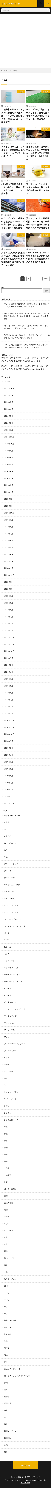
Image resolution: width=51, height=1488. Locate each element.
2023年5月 (8, 547)
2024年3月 (8, 478)
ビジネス (7, 988)
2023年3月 (8, 561)
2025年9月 (8, 395)
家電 (6, 1244)
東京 (6, 1306)
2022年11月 (9, 582)
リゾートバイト (10, 1099)
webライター (9, 836)
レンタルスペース (11, 1120)
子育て (6, 1217)
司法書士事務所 (10, 1189)
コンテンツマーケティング (14, 926)
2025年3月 (8, 423)
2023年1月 (8, 568)
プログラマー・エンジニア (14, 1044)
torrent (33, 361)
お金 (6, 850)
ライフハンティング (32, 1477)
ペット (6, 1057)
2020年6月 (8, 762)
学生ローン (8, 1230)
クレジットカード (11, 905)
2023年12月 (9, 499)
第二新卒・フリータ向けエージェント (19, 1376)
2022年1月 (8, 630)
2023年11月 (9, 506)
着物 (6, 1355)
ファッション (9, 1023)
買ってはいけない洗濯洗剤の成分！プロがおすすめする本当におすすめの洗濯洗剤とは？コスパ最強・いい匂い (13, 258)
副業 (6, 1182)
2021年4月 (8, 693)
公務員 (6, 1168)
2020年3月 (8, 783)
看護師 (6, 1348)
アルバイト (8, 871)
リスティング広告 (11, 1092)
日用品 (20, 92)
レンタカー (8, 1113)
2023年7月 (8, 534)
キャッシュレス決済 (12, 885)
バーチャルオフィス (12, 974)
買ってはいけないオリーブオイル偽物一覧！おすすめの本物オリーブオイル (38, 189)
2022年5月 (8, 603)
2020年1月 (8, 789)
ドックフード (9, 961)
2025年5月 (8, 416)
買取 (6, 1410)
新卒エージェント (11, 1279)
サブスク (7, 940)
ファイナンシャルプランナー (15, 1009)
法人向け (7, 1334)
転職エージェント (11, 1431)
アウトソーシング (11, 864)
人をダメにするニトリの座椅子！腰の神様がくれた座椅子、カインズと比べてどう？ (13, 151)
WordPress (25, 1483)
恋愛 (6, 1265)
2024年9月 (8, 451)
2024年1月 (8, 492)
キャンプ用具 (9, 898)
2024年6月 (8, 457)
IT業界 (6, 822)
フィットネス (9, 1030)
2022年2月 (8, 623)
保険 (6, 1147)
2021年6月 (8, 679)
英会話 (6, 1396)
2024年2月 (8, 485)
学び (6, 1223)
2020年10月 (9, 734)
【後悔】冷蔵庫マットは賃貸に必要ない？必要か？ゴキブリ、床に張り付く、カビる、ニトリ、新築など (13, 115)
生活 (6, 1341)
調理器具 (7, 1403)
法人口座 (7, 1327)
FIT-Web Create (29, 1480)
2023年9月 (8, 520)
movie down (35, 369)
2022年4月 (8, 610)
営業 (6, 1196)
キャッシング (9, 891)
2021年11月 (9, 644)
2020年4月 (8, 776)
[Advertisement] (25, 40)
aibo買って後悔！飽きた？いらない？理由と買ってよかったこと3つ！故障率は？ (13, 189)
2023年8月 (8, 527)
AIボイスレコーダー (12, 815)
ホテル (6, 1064)
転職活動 (7, 1438)
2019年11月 (9, 803)
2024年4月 (8, 471)
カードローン (9, 878)
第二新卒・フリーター (13, 1369)
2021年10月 (9, 651)
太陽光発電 (8, 1203)
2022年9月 (8, 596)
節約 (6, 1383)
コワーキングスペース (13, 919)
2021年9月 (8, 658)
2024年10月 (9, 444)
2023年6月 (8, 540)
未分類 (6, 1293)
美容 (6, 1389)
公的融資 (7, 1175)
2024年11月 (9, 437)
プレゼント (8, 1037)
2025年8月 (8, 402)
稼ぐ (6, 1362)
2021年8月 (8, 665)
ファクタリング (10, 1016)
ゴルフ (6, 933)
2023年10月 (9, 513)
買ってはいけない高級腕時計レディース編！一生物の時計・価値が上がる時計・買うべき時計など (38, 223)
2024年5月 (8, 464)
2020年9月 (8, 741)
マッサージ (8, 1071)
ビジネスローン (10, 1002)
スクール (7, 947)
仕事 (6, 1140)
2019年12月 (9, 796)
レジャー (7, 1106)
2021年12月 (9, 637)
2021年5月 (8, 686)
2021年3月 (8, 700)
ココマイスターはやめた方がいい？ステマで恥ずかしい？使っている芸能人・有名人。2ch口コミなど (38, 153)
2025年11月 (9, 381)
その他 (6, 857)
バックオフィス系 (11, 968)
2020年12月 (9, 720)
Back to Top (25, 1465)
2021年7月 (8, 672)
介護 (6, 1134)
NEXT (46, 278)
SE (5, 829)
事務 (6, 1127)
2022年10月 (9, 589)
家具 (6, 1237)
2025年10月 (9, 388)
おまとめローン (10, 843)
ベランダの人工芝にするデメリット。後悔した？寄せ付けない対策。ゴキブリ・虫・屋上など (38, 114)
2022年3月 (8, 617)
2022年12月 (9, 575)
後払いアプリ (9, 1258)
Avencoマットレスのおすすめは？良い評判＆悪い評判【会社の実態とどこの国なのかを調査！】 (38, 257)
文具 (6, 1272)
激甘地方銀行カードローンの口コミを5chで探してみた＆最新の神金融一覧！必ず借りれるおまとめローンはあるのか (26, 316)
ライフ (6, 1085)
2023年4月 (8, 554)
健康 (6, 1154)
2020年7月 (8, 755)
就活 (6, 1251)
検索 (3, 287)
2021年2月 (8, 706)
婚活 (6, 1210)
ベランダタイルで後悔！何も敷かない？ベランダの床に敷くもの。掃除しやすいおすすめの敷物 (13, 223)
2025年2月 (8, 430)
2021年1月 (8, 713)
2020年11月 (9, 727)
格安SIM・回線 (10, 1320)
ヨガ (6, 1078)
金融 (6, 1445)
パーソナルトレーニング (14, 981)
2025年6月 (8, 409)
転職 (6, 1424)
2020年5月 (8, 769)
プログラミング (10, 1051)
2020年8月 (8, 748)
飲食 (6, 1452)
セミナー (7, 954)
